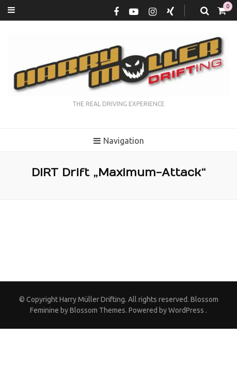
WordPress (186, 310)
